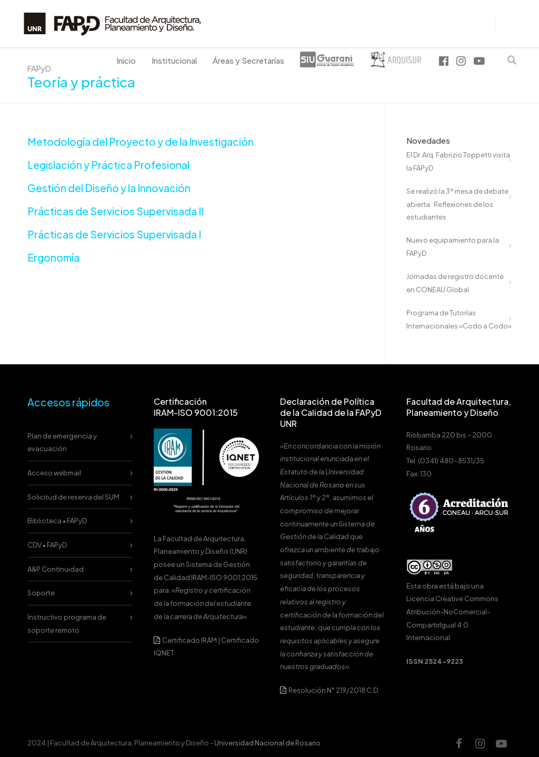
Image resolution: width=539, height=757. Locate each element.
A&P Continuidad (55, 569)
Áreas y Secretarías (248, 60)
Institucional (174, 60)
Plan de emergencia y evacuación (62, 442)
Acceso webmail (54, 473)
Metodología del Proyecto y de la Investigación (140, 141)
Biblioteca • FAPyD (57, 520)
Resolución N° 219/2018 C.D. (330, 690)
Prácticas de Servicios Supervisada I (114, 234)
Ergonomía (53, 257)
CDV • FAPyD (47, 545)
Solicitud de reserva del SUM (73, 497)
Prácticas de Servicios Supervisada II (115, 211)
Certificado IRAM (189, 640)
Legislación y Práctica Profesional (108, 164)
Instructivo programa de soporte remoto (66, 623)
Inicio (126, 60)
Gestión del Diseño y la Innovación (109, 188)
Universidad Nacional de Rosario (267, 743)
